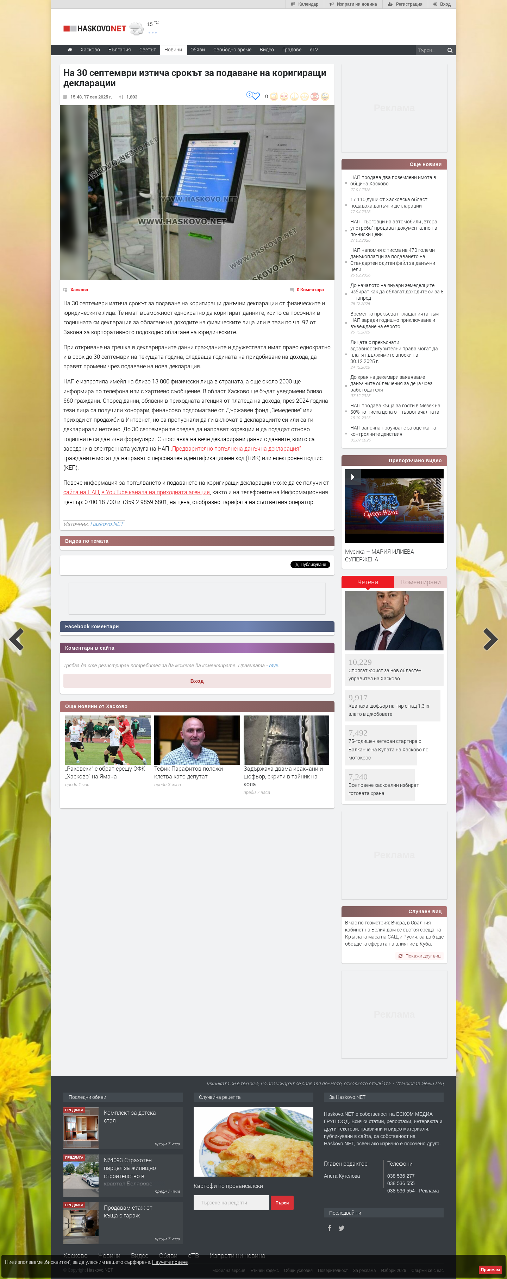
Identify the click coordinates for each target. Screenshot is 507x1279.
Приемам (490, 1269)
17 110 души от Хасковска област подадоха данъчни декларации (388, 202)
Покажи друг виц (419, 956)
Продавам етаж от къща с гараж (128, 1211)
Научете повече (170, 1262)
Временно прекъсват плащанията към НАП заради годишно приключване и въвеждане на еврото (394, 320)
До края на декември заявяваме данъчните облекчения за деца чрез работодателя (391, 383)
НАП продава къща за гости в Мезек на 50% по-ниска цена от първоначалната (395, 408)
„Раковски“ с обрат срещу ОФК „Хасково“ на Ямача (105, 772)
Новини (173, 49)
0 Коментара (310, 289)
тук (273, 665)
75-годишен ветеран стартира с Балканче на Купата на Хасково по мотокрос (388, 749)
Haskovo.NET (106, 523)
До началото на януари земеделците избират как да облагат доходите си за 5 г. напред (397, 291)
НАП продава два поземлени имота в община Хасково (393, 180)
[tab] (368, 584)
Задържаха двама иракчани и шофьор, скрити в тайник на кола (283, 776)
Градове (291, 49)
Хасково (79, 289)
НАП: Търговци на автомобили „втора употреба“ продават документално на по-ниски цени (393, 227)
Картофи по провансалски (228, 1185)
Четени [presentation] (367, 582)
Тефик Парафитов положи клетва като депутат (188, 772)
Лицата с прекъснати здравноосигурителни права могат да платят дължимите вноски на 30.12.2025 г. (394, 352)
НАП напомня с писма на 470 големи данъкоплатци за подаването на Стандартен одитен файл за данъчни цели (392, 260)
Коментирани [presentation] (421, 582)
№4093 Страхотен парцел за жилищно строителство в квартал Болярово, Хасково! (130, 1175)
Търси (282, 1203)
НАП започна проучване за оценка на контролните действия (393, 430)
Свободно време (232, 49)
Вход (197, 681)
